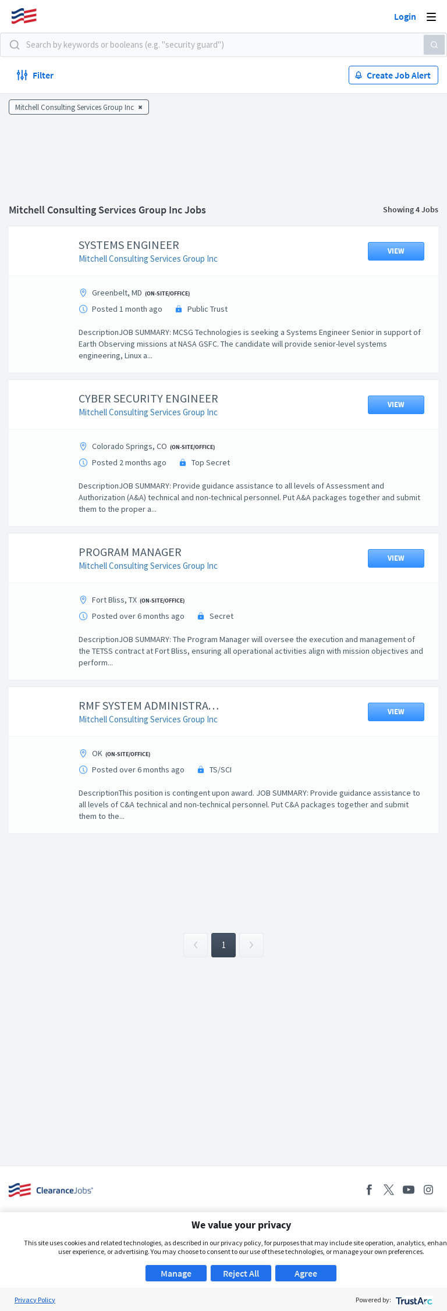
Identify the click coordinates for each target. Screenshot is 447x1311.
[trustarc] (413, 1299)
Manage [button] (176, 1273)
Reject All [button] (241, 1273)
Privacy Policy (35, 1299)
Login (405, 16)
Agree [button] (306, 1273)
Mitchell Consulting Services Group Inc (156, 258)
